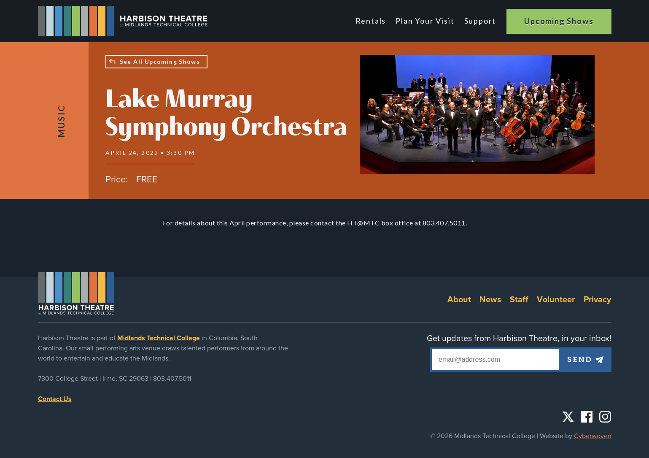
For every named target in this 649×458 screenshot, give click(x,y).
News (490, 300)
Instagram (605, 417)
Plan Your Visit (425, 20)
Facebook (586, 417)
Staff (519, 300)
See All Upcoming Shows (160, 61)
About (459, 300)
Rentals (370, 20)
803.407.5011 (172, 378)
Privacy (597, 300)
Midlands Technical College (158, 338)
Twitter (568, 417)
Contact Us (55, 399)
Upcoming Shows (558, 21)
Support (480, 20)
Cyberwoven (592, 436)
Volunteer (556, 300)
